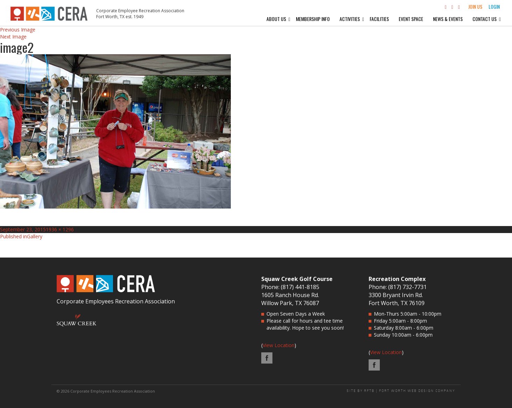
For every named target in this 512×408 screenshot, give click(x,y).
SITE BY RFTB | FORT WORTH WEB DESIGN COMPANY (401, 391)
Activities (350, 18)
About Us (276, 18)
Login (494, 6)
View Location (278, 345)
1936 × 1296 (60, 229)
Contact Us (484, 18)
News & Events (448, 18)
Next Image (13, 36)
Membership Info (313, 18)
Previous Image (17, 29)
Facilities (379, 18)
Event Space (411, 18)
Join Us (475, 6)
